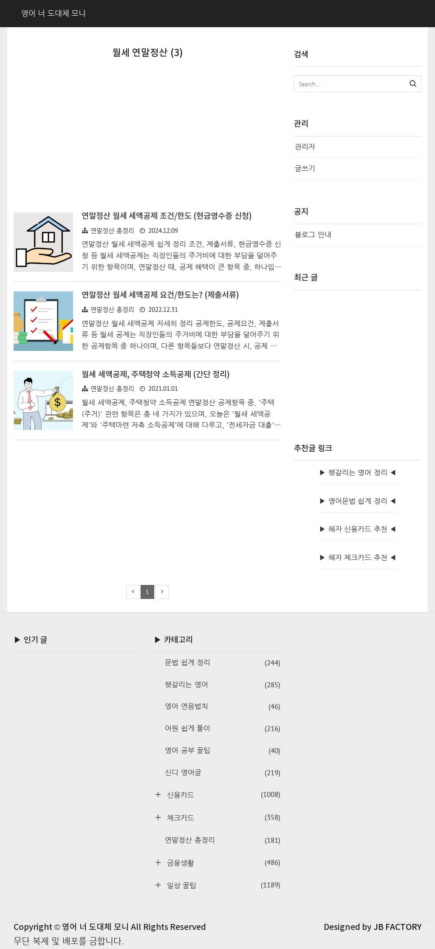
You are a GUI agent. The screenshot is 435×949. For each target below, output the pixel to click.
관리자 (305, 147)
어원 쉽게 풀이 (222, 728)
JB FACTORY (397, 927)
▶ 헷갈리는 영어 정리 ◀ (357, 473)
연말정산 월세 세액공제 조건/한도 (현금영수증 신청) (167, 216)
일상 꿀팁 (222, 885)
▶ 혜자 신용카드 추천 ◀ (357, 529)
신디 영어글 (222, 773)
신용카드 (222, 794)
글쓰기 (305, 168)
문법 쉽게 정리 (222, 662)
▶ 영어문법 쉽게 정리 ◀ (357, 501)
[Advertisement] (147, 138)
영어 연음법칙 (222, 706)
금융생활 (222, 862)
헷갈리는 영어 (222, 685)
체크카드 (222, 817)
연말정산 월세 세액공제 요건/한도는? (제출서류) (160, 295)
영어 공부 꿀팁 (222, 750)
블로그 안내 (313, 235)
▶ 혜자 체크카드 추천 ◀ (357, 558)
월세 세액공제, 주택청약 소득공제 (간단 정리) (156, 374)
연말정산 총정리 (112, 230)
